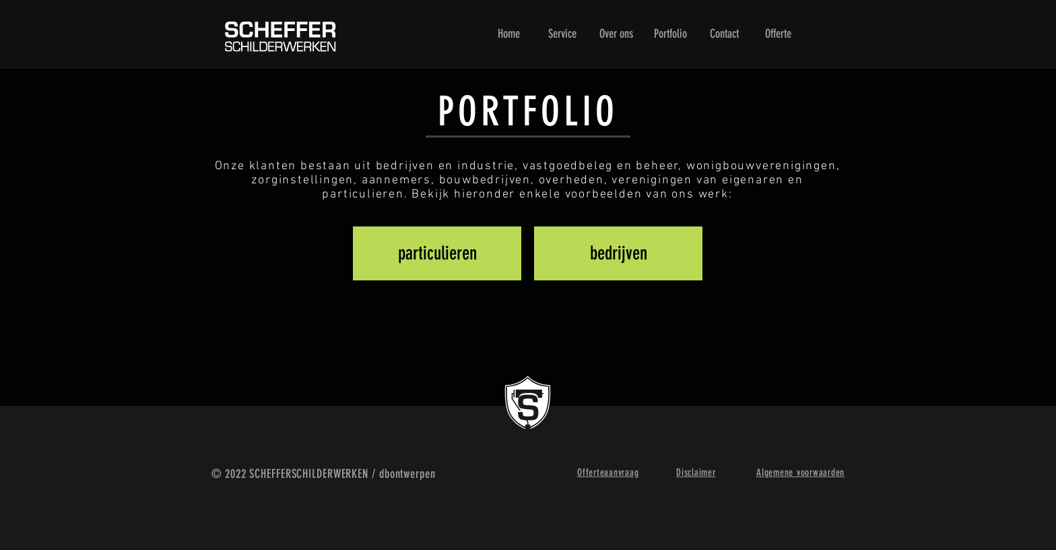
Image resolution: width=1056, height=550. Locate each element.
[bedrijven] (618, 253)
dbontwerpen (407, 473)
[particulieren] (437, 253)
